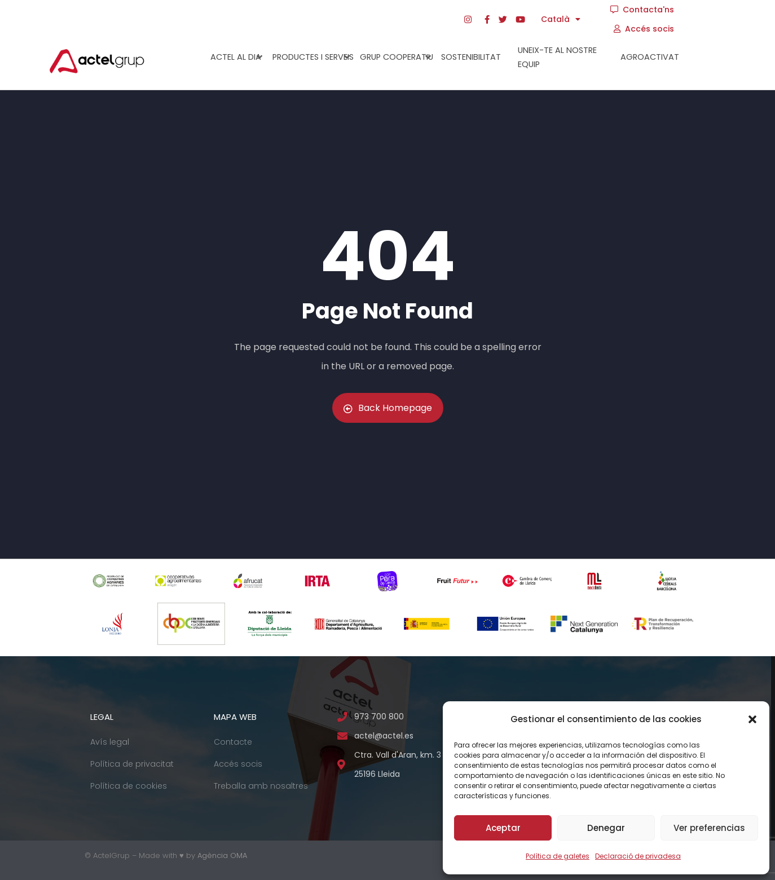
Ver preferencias (709, 828)
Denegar (606, 828)
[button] (752, 719)
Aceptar (503, 828)
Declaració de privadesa (638, 856)
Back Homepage (388, 407)
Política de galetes (557, 856)
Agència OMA (222, 855)
